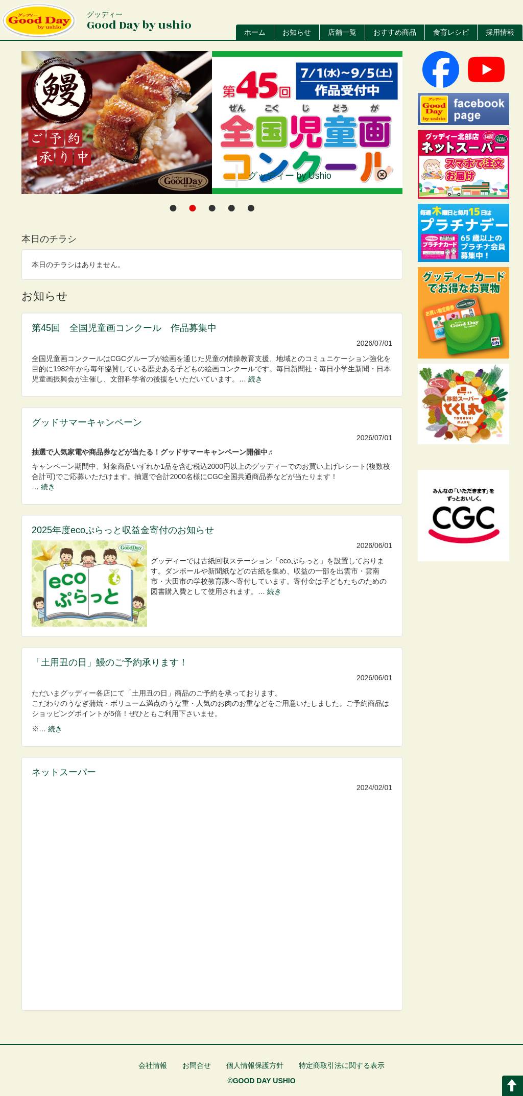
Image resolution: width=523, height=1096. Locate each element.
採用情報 (500, 32)
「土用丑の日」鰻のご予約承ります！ (110, 662)
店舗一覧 (342, 32)
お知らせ (296, 32)
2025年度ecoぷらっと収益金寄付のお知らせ (123, 530)
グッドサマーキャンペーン (87, 422)
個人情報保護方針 (254, 1065)
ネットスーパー (64, 772)
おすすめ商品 (394, 32)
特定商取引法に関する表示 (342, 1065)
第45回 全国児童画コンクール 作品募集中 (124, 328)
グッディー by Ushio (289, 176)
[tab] (173, 208)
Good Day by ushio (139, 22)
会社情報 (152, 1065)
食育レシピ (451, 32)
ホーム (255, 32)
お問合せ (196, 1065)
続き (255, 379)
